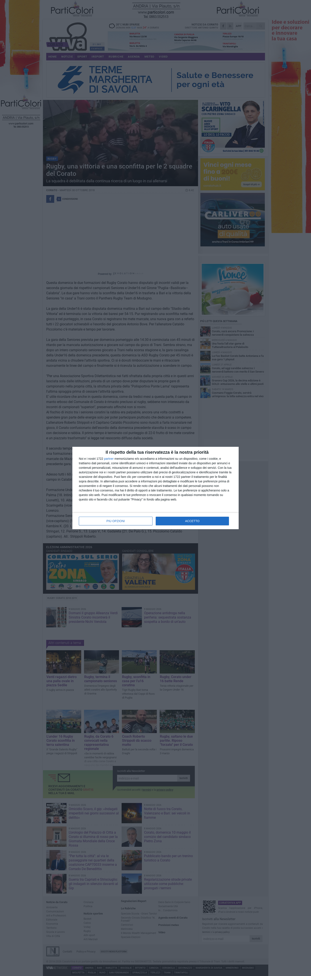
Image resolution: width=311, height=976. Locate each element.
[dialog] (155, 488)
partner (109, 458)
